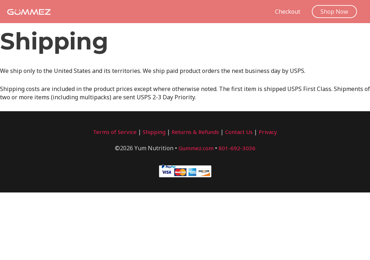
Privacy (272, 132)
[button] (334, 11)
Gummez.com (196, 148)
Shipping (151, 132)
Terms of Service (110, 132)
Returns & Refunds (195, 132)
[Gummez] (29, 11)
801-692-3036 (237, 148)
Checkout (287, 12)
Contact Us (242, 132)
